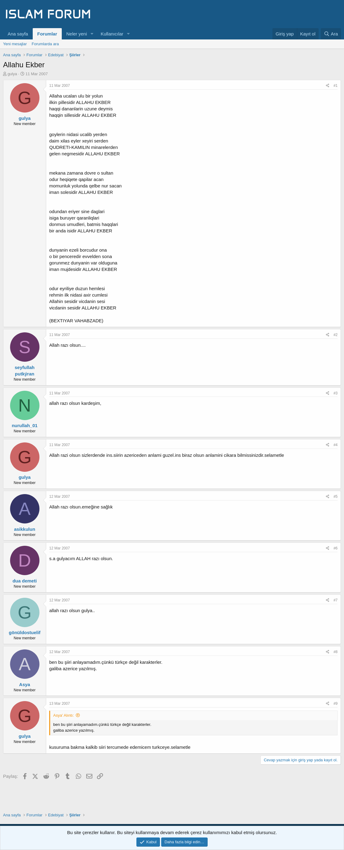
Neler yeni (76, 33)
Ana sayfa (18, 33)
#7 (336, 600)
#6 (336, 548)
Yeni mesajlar (15, 44)
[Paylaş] (327, 85)
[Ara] (331, 33)
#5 (336, 496)
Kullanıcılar (112, 33)
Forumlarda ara (45, 44)
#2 (336, 335)
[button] (91, 33)
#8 (336, 652)
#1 (336, 85)
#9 (336, 703)
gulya (12, 74)
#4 (336, 445)
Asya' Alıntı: (63, 715)
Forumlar (47, 33)
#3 (336, 393)
